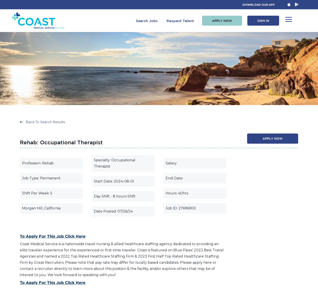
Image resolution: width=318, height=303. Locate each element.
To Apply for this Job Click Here (52, 236)
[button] (222, 21)
